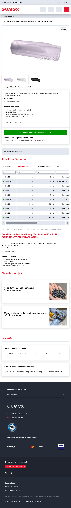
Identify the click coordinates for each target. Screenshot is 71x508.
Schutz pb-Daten (10, 483)
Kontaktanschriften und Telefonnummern (22, 438)
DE (58, 2)
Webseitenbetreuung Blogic (13, 490)
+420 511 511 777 (9, 2)
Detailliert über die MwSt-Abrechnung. (50, 229)
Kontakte (18, 2)
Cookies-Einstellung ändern (33, 501)
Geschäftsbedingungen (12, 487)
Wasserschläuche (10, 16)
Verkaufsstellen (40, 140)
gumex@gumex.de (26, 140)
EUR (64, 2)
